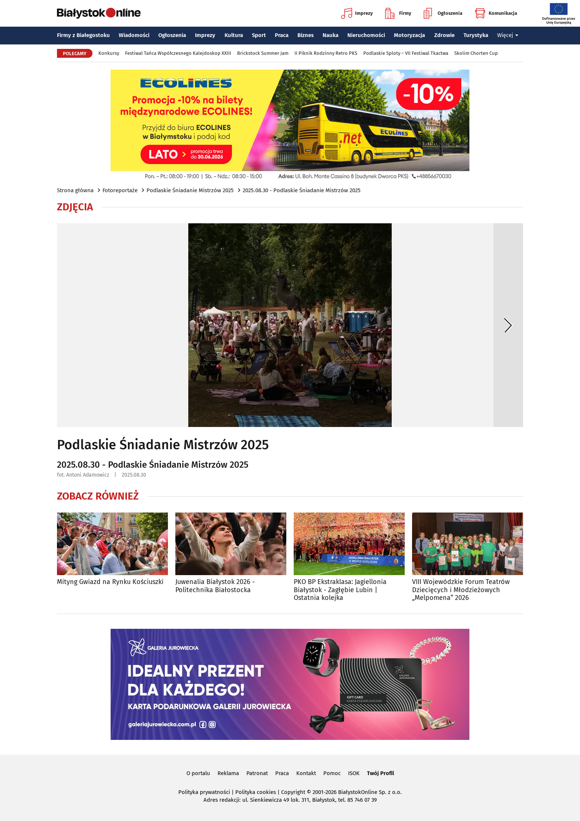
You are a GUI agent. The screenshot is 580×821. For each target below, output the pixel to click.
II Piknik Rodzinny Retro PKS (325, 53)
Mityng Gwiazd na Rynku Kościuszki (110, 582)
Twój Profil (380, 773)
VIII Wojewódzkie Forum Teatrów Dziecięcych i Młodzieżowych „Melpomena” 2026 (461, 590)
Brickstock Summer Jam (263, 53)
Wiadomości (134, 35)
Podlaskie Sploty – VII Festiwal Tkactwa (405, 53)
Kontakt (306, 773)
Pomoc (332, 773)
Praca (282, 35)
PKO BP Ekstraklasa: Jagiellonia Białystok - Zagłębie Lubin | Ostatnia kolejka (340, 590)
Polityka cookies (255, 792)
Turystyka (475, 35)
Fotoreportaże (120, 190)
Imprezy (357, 13)
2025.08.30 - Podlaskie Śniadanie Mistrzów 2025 (302, 190)
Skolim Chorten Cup (476, 53)
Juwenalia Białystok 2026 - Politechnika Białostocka (215, 586)
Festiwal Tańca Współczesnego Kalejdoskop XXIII (178, 53)
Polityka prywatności (204, 792)
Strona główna (75, 190)
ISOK (354, 773)
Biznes (305, 35)
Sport (259, 35)
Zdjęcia (75, 207)
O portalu (198, 773)
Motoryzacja (409, 35)
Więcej (508, 35)
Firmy (398, 13)
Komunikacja (496, 13)
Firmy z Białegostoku (83, 35)
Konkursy (108, 53)
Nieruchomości (366, 35)
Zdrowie (444, 35)
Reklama (228, 773)
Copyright (293, 792)
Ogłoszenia (443, 13)
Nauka (330, 35)
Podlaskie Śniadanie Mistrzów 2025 (190, 190)
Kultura (234, 35)
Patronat (257, 773)
